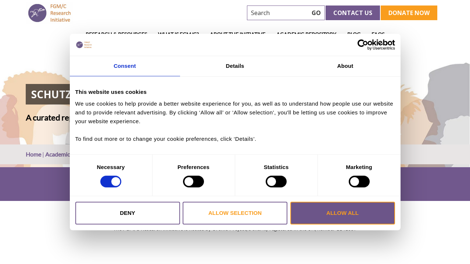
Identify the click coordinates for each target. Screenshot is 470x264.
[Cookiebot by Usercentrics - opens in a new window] (363, 44)
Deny (127, 213)
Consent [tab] (125, 66)
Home (33, 154)
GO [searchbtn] (316, 13)
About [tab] (345, 66)
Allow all (342, 213)
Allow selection (235, 213)
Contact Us (352, 13)
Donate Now (409, 13)
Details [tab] (235, 66)
